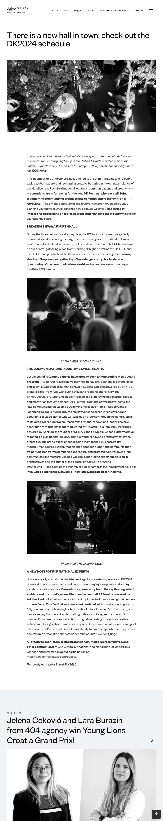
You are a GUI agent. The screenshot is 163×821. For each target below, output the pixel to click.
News (66, 10)
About (55, 10)
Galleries (139, 10)
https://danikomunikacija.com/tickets (51, 656)
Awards (91, 10)
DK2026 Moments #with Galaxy (115, 10)
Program (78, 10)
